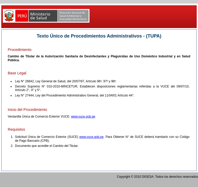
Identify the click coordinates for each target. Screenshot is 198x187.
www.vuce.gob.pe (83, 116)
